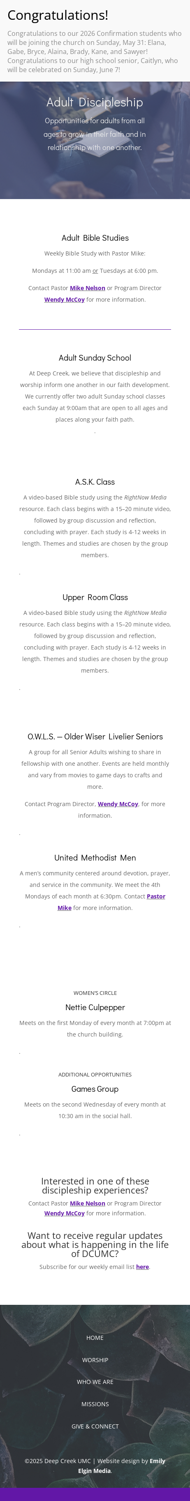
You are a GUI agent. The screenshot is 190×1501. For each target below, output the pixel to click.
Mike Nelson (87, 288)
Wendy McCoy (64, 299)
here (142, 1267)
